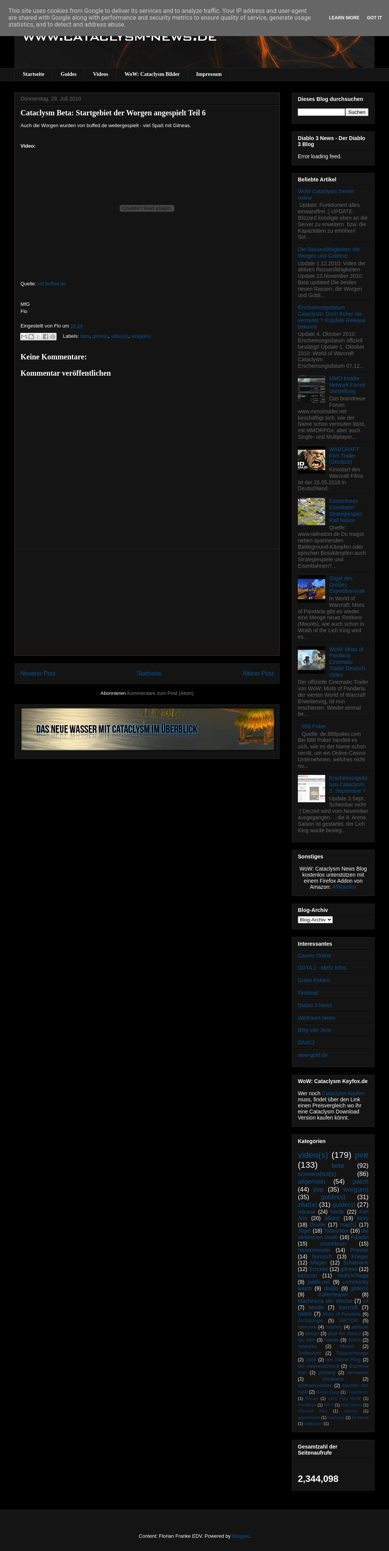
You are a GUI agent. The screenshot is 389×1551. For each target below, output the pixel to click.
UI (365, 1301)
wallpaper (313, 1423)
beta (85, 336)
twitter (305, 1314)
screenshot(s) (317, 1174)
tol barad (360, 1417)
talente (331, 1340)
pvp (318, 1189)
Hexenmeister (314, 1250)
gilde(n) (359, 1288)
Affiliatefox (344, 887)
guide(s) (344, 1204)
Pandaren (307, 1405)
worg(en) (141, 336)
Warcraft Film (312, 1411)
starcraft (348, 1307)
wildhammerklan (315, 1385)
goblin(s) (333, 1197)
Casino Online (314, 956)
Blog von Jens (314, 1030)
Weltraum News (316, 1018)
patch (360, 1181)
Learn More (344, 17)
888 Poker (314, 726)
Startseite (33, 74)
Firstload (308, 993)
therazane (333, 1379)
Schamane (355, 1263)
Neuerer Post (38, 673)
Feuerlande (357, 1392)
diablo (331, 1288)
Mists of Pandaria (342, 1314)
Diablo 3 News (315, 1005)
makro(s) (335, 1417)
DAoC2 (306, 1042)
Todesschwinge (352, 1353)
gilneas (100, 336)
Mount (347, 1346)
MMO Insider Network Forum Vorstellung (347, 384)
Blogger (240, 1536)
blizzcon (307, 1275)
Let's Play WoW (344, 1398)
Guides (69, 74)
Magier (319, 1263)
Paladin (359, 1237)
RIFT (329, 1405)
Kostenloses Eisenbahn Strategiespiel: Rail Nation (346, 510)
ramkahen (357, 1372)
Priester (359, 1250)
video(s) (119, 336)
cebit (311, 1359)
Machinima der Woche (325, 1301)
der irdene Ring (343, 1359)
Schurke (318, 1269)
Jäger (304, 1231)
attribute (360, 1327)
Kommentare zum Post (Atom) (160, 693)
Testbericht (309, 1353)
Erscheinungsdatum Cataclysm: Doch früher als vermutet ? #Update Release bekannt (331, 316)
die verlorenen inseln (333, 1234)
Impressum (208, 74)
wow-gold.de (313, 1055)
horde (337, 1212)
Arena (354, 1340)
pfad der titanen (344, 1333)
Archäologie (310, 1320)
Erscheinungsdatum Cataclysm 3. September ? (348, 784)
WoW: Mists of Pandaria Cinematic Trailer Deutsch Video (347, 662)
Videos (100, 74)
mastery (334, 1327)
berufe (316, 1307)
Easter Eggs (327, 1392)
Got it (374, 17)
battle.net (319, 1282)
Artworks (307, 1346)
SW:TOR (348, 1320)
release (306, 1212)
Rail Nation (351, 1405)
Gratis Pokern (314, 980)
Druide (318, 1225)
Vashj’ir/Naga (352, 1275)
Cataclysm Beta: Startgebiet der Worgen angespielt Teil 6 (113, 113)
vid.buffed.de (52, 284)
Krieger (359, 1256)
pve (361, 1155)
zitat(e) (307, 1204)
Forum (311, 1398)
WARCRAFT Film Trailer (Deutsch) (344, 455)
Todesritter (336, 1231)
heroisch (322, 1256)
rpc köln (306, 1340)
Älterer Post (258, 673)
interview (307, 1327)
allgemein (311, 1181)
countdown (333, 1244)
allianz (332, 1218)
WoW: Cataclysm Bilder (152, 74)
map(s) (348, 1225)
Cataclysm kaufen (343, 1093)
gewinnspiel (309, 1417)
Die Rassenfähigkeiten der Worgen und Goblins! (329, 252)
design (312, 1333)
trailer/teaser (333, 1294)
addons (351, 1411)
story (362, 1218)
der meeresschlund (318, 1366)
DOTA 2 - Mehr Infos (322, 968)
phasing (326, 1372)
